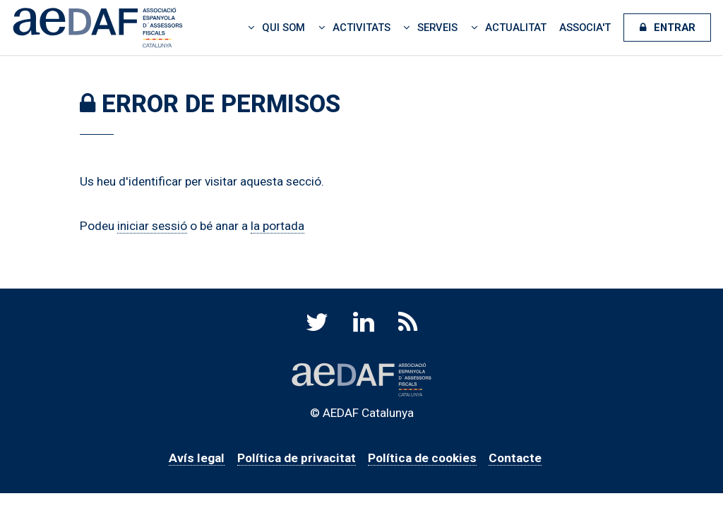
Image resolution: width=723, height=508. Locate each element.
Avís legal (197, 458)
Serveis (437, 27)
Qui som (283, 27)
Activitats (361, 27)
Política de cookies (422, 458)
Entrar (674, 27)
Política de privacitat (296, 458)
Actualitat (515, 27)
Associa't (585, 27)
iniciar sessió (152, 226)
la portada (277, 226)
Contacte (515, 458)
